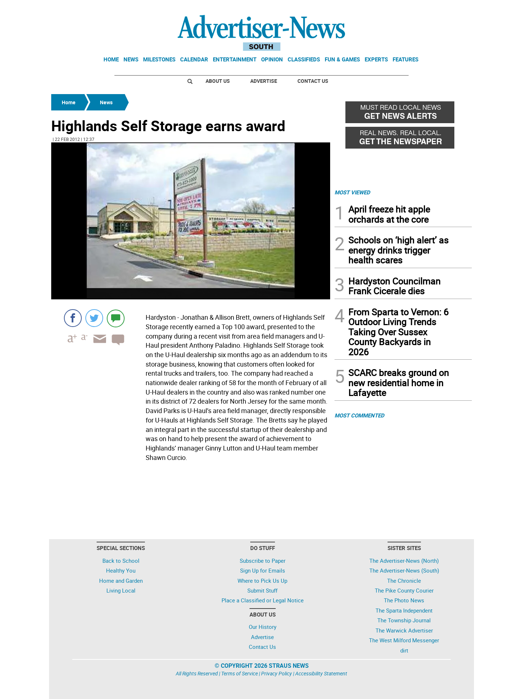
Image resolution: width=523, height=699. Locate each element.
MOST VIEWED (352, 192)
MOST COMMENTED (359, 415)
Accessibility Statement (321, 673)
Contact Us (312, 80)
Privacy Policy (276, 673)
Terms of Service (239, 673)
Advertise (263, 80)
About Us (218, 80)
